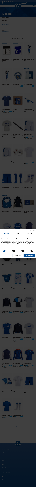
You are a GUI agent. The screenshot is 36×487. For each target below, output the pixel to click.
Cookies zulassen (29, 255)
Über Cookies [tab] (29, 233)
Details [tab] (18, 233)
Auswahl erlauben (18, 255)
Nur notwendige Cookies (7, 255)
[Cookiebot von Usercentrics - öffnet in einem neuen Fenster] (30, 230)
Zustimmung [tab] (6, 233)
